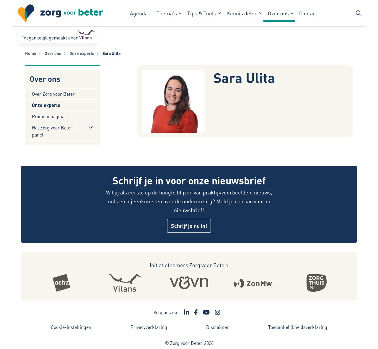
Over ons (278, 13)
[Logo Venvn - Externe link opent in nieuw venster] (189, 282)
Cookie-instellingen (71, 327)
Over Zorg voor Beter (53, 94)
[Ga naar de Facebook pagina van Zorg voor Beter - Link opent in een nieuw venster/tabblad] (196, 312)
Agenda (139, 13)
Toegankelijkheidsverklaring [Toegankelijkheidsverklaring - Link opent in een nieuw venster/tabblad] (297, 327)
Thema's (167, 13)
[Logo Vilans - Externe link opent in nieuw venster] (125, 283)
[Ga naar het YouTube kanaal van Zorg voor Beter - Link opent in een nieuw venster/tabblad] (206, 312)
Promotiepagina (48, 116)
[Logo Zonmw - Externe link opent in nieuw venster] (253, 283)
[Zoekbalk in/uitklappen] (358, 13)
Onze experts (46, 105)
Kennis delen (242, 13)
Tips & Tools (201, 13)
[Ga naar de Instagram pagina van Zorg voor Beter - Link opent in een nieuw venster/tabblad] (217, 312)
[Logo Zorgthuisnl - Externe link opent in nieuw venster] (316, 283)
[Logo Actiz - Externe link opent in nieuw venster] (61, 283)
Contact (308, 13)
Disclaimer (217, 327)
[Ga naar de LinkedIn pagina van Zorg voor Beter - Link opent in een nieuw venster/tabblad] (186, 312)
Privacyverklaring (149, 327)
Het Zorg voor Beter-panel (53, 131)
